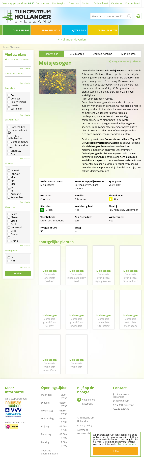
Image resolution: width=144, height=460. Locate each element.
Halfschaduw (16, 127)
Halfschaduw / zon (17, 131)
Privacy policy (84, 425)
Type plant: (10, 88)
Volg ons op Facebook (88, 401)
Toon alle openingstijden (49, 452)
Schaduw (14, 151)
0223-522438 (122, 408)
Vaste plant (15, 109)
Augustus (14, 194)
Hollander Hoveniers (74, 39)
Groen (13, 234)
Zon (11, 154)
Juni (11, 187)
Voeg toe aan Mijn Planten (126, 61)
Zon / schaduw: (12, 119)
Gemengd (15, 227)
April (12, 180)
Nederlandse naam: (14, 73)
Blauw (13, 217)
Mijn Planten (128, 53)
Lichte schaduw (18, 142)
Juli (11, 191)
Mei (11, 184)
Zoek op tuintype (102, 53)
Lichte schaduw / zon (18, 146)
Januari (13, 170)
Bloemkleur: (10, 206)
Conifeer (14, 98)
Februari (14, 174)
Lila (11, 237)
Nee (11, 261)
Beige (12, 214)
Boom (12, 95)
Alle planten (77, 53)
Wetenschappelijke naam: (17, 59)
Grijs (12, 231)
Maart (12, 177)
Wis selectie (25, 68)
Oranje (13, 241)
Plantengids (51, 53)
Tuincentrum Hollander (121, 395)
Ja (10, 257)
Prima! (116, 450)
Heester (13, 105)
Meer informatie (127, 444)
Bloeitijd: (9, 163)
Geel (12, 224)
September (15, 197)
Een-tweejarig (17, 102)
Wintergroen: (11, 250)
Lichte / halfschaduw (15, 137)
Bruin (12, 221)
